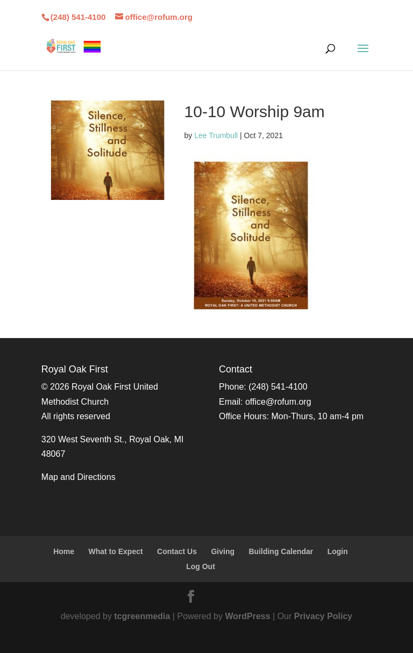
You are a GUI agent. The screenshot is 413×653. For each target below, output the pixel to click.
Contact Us (177, 551)
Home (63, 551)
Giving (222, 551)
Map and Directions (78, 477)
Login (337, 551)
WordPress (247, 616)
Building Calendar (280, 551)
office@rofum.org (278, 401)
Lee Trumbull (216, 135)
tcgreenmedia (142, 616)
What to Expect (116, 551)
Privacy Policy (323, 616)
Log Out (200, 566)
